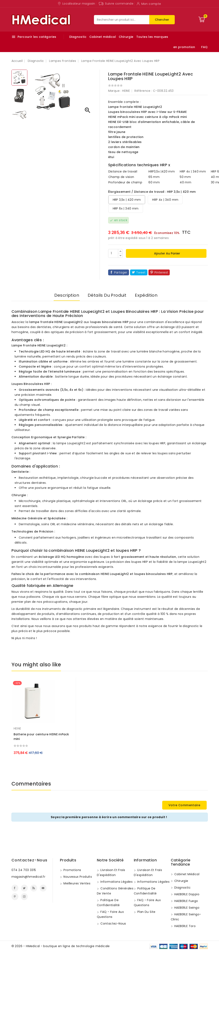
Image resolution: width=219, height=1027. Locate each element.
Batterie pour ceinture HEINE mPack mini (41, 736)
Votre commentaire (184, 805)
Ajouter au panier (166, 253)
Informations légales (116, 882)
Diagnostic (77, 37)
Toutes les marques (152, 37)
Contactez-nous (29, 860)
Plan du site (146, 912)
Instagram (24, 896)
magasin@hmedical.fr (28, 877)
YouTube (43, 888)
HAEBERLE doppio (186, 894)
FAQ (204, 47)
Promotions (72, 870)
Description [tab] (66, 295)
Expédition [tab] (146, 295)
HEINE (126, 91)
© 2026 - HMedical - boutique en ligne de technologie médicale (60, 946)
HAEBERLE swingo (186, 908)
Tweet (141, 272)
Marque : (114, 91)
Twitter (24, 888)
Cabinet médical (102, 37)
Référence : (143, 91)
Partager (120, 272)
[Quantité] (113, 253)
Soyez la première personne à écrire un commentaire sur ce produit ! (109, 817)
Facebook (14, 888)
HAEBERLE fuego (185, 901)
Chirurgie (126, 37)
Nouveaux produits (77, 877)
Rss (33, 888)
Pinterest (161, 272)
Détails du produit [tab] (107, 295)
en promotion (184, 47)
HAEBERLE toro (184, 926)
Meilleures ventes (76, 883)
